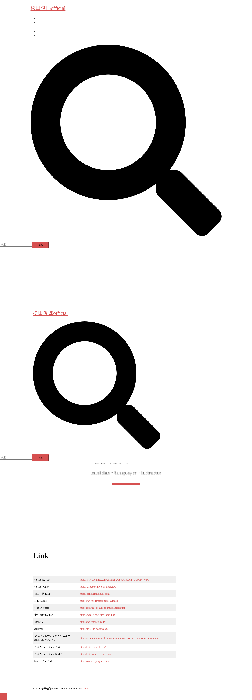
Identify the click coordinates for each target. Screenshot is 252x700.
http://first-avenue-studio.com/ (95, 654)
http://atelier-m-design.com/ (94, 628)
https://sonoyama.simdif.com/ (95, 593)
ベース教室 (43, 22)
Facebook (42, 35)
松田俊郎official (48, 8)
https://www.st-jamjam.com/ (94, 661)
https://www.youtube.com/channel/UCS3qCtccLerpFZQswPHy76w (114, 579)
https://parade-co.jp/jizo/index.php (97, 614)
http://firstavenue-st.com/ (93, 647)
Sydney (85, 688)
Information (43, 18)
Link (39, 31)
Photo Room (43, 27)
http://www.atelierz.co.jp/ (93, 621)
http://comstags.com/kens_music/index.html (102, 607)
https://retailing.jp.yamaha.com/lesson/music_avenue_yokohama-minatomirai (119, 638)
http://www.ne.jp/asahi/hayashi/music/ (99, 600)
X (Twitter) (42, 39)
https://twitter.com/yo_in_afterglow (98, 586)
